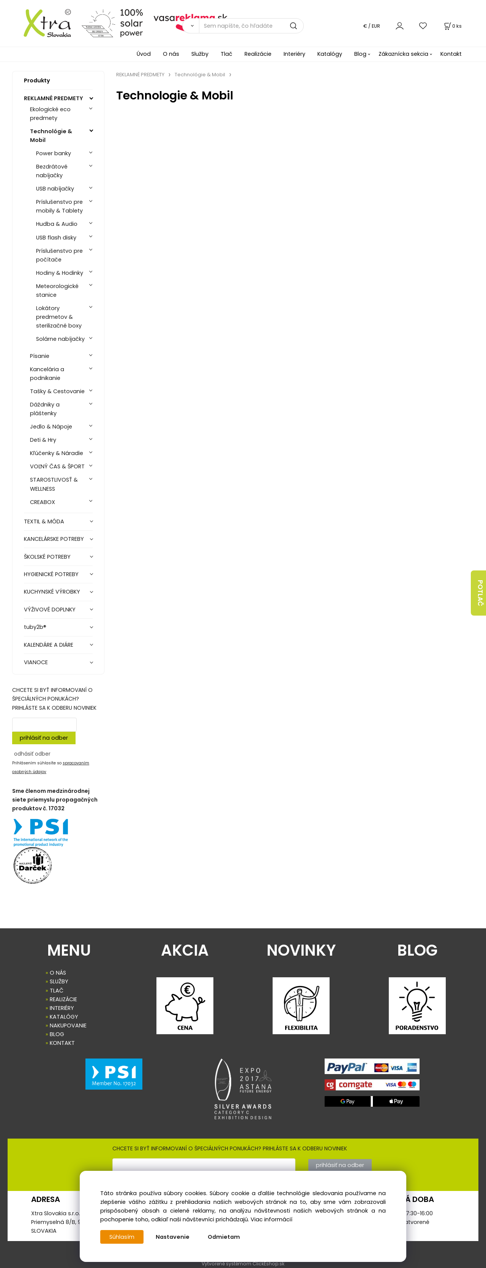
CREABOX (42, 502)
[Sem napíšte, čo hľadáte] (251, 25)
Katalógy (329, 54)
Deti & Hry (43, 440)
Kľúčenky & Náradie (56, 453)
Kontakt (451, 54)
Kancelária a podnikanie (47, 373)
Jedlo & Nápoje (51, 426)
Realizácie (258, 54)
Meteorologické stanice (57, 290)
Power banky (53, 153)
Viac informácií (271, 1219)
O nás (171, 54)
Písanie (39, 356)
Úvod (144, 54)
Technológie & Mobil (51, 136)
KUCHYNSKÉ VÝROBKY (52, 591)
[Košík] (452, 26)
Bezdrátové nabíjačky (52, 171)
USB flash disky (56, 237)
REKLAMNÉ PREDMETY (53, 98)
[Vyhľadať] (190, 25)
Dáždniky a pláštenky (45, 409)
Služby (199, 54)
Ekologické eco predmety (50, 114)
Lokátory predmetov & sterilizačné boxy (59, 316)
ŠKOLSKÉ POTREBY (47, 557)
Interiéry (294, 54)
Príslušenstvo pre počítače (59, 255)
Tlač (226, 54)
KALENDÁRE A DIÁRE (48, 645)
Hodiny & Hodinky (59, 273)
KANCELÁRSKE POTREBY (54, 539)
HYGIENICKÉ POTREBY (51, 574)
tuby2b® (35, 627)
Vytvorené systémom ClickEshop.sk (243, 1263)
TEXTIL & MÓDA (44, 521)
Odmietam (224, 1237)
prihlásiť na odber (44, 738)
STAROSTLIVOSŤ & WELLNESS (54, 484)
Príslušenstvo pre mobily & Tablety (59, 206)
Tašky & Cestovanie (57, 391)
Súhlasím (121, 1237)
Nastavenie (172, 1237)
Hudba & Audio (56, 224)
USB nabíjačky (55, 188)
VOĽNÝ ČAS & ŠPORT (57, 466)
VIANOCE (36, 662)
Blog (360, 54)
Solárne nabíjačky (60, 339)
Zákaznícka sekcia (403, 54)
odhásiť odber (32, 754)
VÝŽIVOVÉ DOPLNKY (50, 609)
